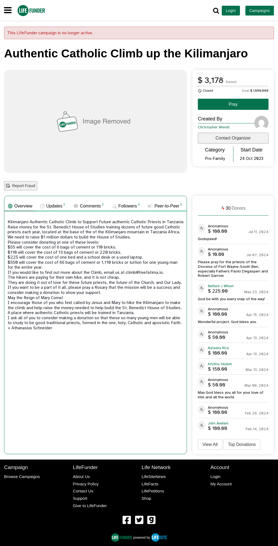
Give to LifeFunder (90, 505)
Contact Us (83, 491)
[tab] (20, 206)
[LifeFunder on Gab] (151, 520)
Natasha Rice (218, 348)
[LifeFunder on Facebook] (127, 520)
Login (231, 10)
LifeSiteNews (154, 476)
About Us (81, 476)
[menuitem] (127, 520)
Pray (233, 104)
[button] (216, 10)
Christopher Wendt (214, 127)
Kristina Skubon (220, 364)
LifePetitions (153, 491)
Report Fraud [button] (20, 186)
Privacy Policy (86, 484)
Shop (146, 498)
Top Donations (242, 444)
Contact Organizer (233, 138)
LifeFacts (150, 484)
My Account (221, 484)
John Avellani (218, 423)
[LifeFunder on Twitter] (139, 520)
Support (80, 498)
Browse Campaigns (22, 476)
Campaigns (259, 10)
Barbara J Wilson (221, 286)
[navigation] (7, 11)
